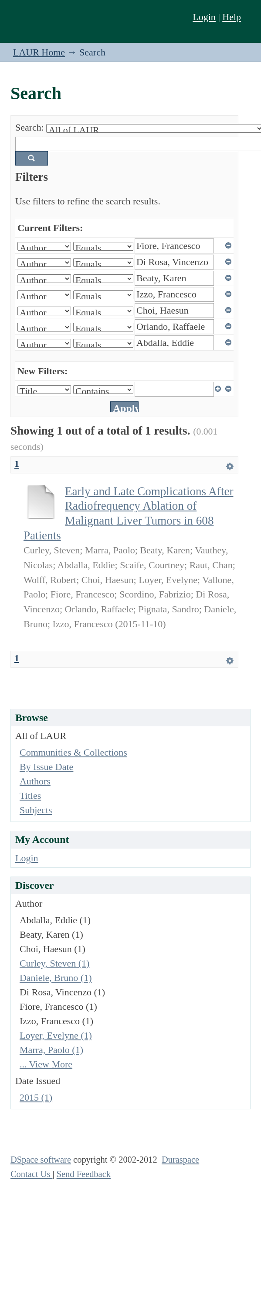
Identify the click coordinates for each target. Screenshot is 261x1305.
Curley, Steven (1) (54, 963)
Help (231, 16)
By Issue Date (46, 766)
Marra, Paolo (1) (51, 1049)
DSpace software (40, 1159)
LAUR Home (39, 52)
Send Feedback (84, 1174)
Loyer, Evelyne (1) (56, 1035)
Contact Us (31, 1174)
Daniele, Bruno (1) (56, 977)
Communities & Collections (73, 752)
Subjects (36, 809)
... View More (46, 1064)
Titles (30, 795)
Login (204, 16)
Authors (35, 781)
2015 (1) (36, 1097)
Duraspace (180, 1159)
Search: (29, 127)
